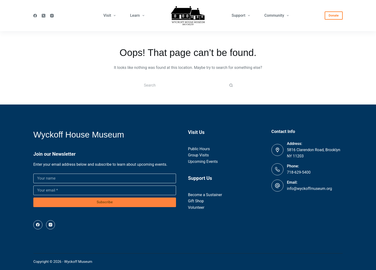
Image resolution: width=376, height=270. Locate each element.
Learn (138, 15)
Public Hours (199, 149)
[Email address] (104, 190)
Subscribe (105, 202)
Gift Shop (196, 201)
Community (277, 15)
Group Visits (198, 155)
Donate (334, 15)
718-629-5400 (299, 172)
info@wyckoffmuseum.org (309, 188)
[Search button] (231, 85)
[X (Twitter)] (43, 15)
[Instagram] (52, 15)
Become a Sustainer (205, 195)
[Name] (104, 178)
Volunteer (196, 207)
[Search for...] (183, 85)
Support (242, 15)
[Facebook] (35, 15)
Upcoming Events (203, 161)
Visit (110, 15)
